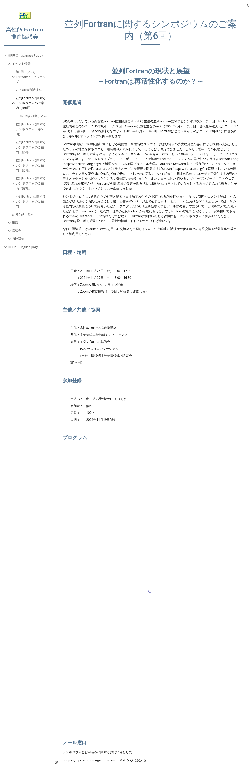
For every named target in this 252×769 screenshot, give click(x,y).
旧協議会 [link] (18, 239)
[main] (150, 32)
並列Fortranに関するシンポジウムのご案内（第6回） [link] (31, 103)
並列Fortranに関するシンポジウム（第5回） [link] (31, 129)
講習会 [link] (16, 230)
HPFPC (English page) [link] (24, 247)
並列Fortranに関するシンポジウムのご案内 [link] (31, 201)
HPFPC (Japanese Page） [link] (26, 55)
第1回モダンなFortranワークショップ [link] (31, 77)
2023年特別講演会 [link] (29, 90)
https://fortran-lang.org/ (82, 164)
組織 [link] (15, 222)
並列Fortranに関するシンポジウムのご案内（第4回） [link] (31, 147)
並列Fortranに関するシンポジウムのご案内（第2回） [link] (31, 183)
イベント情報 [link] (21, 63)
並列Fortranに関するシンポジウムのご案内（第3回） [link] (31, 165)
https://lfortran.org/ (188, 168)
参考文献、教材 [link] (23, 214)
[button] (247, 5)
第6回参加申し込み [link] (33, 116)
